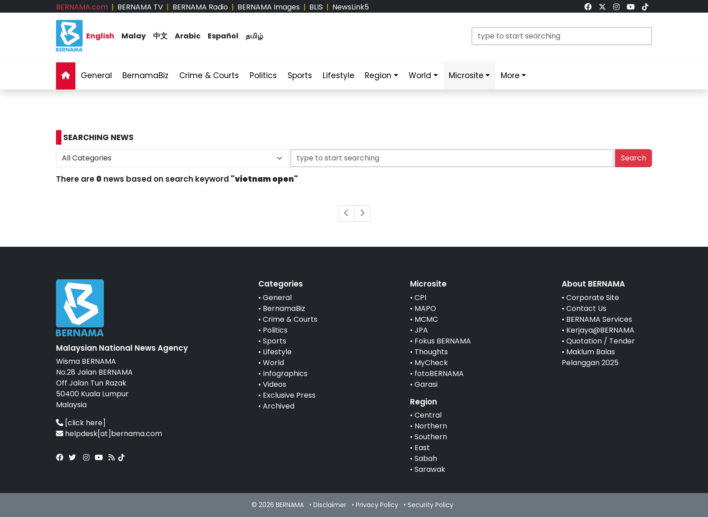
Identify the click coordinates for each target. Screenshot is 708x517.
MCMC (426, 319)
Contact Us (586, 308)
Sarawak (430, 469)
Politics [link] (263, 75)
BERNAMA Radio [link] (200, 7)
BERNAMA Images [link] (269, 7)
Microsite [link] (466, 75)
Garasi (426, 384)
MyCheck (431, 362)
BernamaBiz (284, 308)
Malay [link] (133, 36)
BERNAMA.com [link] (82, 7)
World (273, 362)
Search (633, 158)
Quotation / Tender (600, 341)
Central (428, 415)
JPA (421, 330)
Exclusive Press (289, 395)
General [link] (96, 75)
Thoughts (431, 352)
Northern (431, 426)
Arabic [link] (187, 36)
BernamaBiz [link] (145, 75)
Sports (274, 341)
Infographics (285, 373)
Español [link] (223, 36)
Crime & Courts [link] (209, 75)
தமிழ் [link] (254, 36)
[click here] (85, 423)
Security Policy (430, 504)
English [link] (100, 36)
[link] (588, 7)
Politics (275, 330)
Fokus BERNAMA (443, 341)
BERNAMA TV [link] (140, 7)
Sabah (426, 458)
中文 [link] (160, 36)
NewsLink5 (350, 7)
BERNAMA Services (599, 319)
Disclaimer (329, 504)
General (277, 297)
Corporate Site (592, 297)
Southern (431, 437)
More (510, 75)
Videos (274, 384)
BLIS (316, 7)
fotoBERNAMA (439, 373)
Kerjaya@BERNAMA (600, 330)
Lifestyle (277, 352)
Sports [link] (300, 75)
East (422, 447)
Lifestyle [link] (338, 75)
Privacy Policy (377, 504)
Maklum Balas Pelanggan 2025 (590, 357)
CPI (420, 297)
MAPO (425, 308)
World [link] (420, 75)
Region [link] (378, 75)
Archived (278, 406)
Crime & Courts (290, 319)
